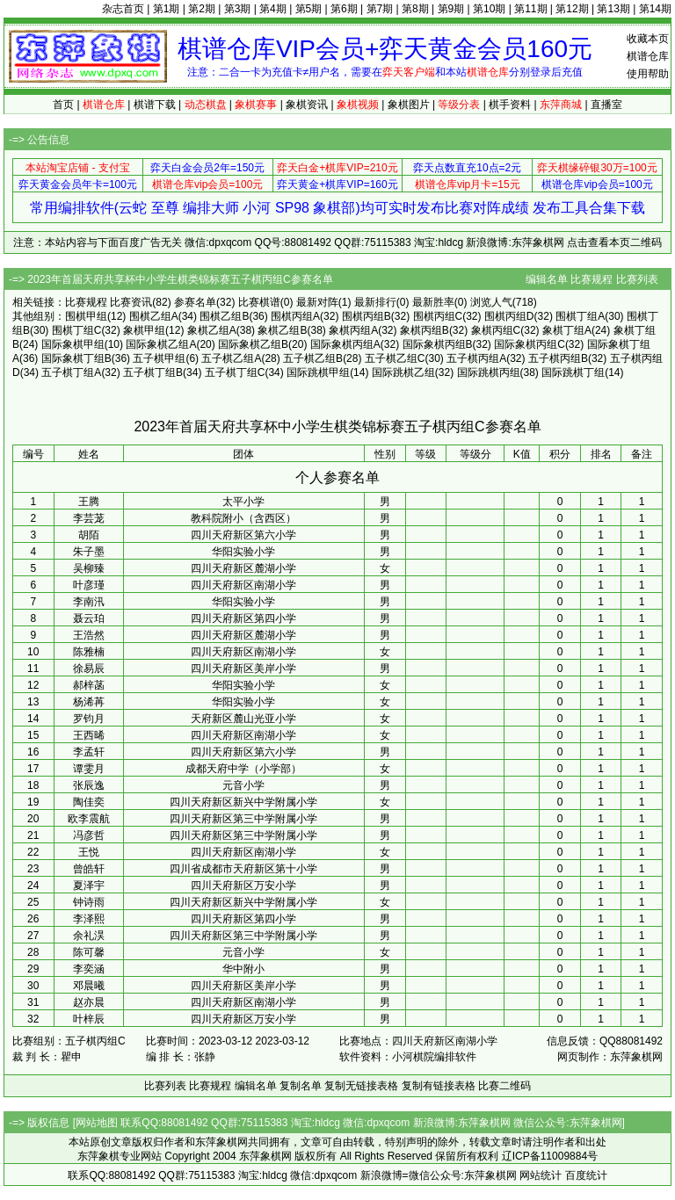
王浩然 (89, 635)
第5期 (309, 9)
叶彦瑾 (89, 585)
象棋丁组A (567, 330)
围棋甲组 (86, 316)
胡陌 (88, 535)
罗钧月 (89, 718)
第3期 (237, 9)
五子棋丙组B (558, 358)
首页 (63, 104)
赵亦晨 (89, 1002)
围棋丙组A (295, 316)
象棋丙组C (496, 330)
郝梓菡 (89, 685)
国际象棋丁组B (76, 358)
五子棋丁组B (153, 372)
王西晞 (89, 735)
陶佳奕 (89, 802)
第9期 (451, 9)
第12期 (571, 9)
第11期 (530, 9)
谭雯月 (89, 769)
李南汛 (89, 602)
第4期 (273, 9)
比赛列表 (637, 279)
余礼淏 (89, 935)
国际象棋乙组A (161, 344)
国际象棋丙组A (345, 344)
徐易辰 (89, 668)
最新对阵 (317, 302)
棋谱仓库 (648, 56)
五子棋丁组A (71, 372)
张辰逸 (89, 785)
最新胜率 (433, 302)
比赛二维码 (504, 1086)
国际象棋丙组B (438, 344)
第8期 (415, 9)
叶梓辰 (89, 1019)
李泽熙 (89, 919)
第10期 (489, 9)
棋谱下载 (155, 104)
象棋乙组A (211, 330)
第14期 (655, 9)
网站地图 (97, 1123)
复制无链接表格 (361, 1086)
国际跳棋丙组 (488, 372)
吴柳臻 (89, 568)
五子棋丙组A (476, 358)
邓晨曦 (89, 986)
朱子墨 (89, 552)
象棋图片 (409, 104)
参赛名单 (195, 302)
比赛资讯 (131, 302)
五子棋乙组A (231, 358)
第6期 (344, 9)
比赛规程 (591, 279)
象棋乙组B (282, 330)
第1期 (166, 9)
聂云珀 (89, 618)
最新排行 (375, 302)
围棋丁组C (77, 330)
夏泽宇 (89, 885)
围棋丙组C (438, 316)
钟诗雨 (89, 902)
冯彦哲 (89, 835)
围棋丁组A (580, 316)
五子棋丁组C (235, 372)
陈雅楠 (89, 652)
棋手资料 (510, 104)
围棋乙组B (224, 316)
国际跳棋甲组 (318, 372)
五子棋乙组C (395, 358)
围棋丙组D (509, 316)
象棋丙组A (353, 330)
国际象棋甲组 (73, 344)
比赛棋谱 (259, 302)
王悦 (88, 852)
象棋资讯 (307, 104)
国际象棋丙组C (529, 344)
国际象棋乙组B (253, 344)
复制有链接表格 (438, 1086)
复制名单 (300, 1086)
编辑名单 (547, 279)
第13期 (613, 9)
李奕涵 (89, 969)
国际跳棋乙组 (403, 372)
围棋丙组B (366, 316)
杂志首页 (123, 9)
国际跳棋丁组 (573, 372)
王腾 (88, 501)
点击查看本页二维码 (614, 242)
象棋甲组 (144, 330)
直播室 (606, 104)
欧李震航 (89, 819)
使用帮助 (648, 74)
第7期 (380, 9)
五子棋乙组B (313, 358)
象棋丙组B (424, 330)
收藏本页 (648, 39)
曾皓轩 (89, 869)
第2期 (201, 9)
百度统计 (586, 1175)
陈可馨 (89, 952)
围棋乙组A (153, 316)
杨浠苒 (89, 702)
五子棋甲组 (159, 358)
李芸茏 (89, 518)
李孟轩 (89, 752)
